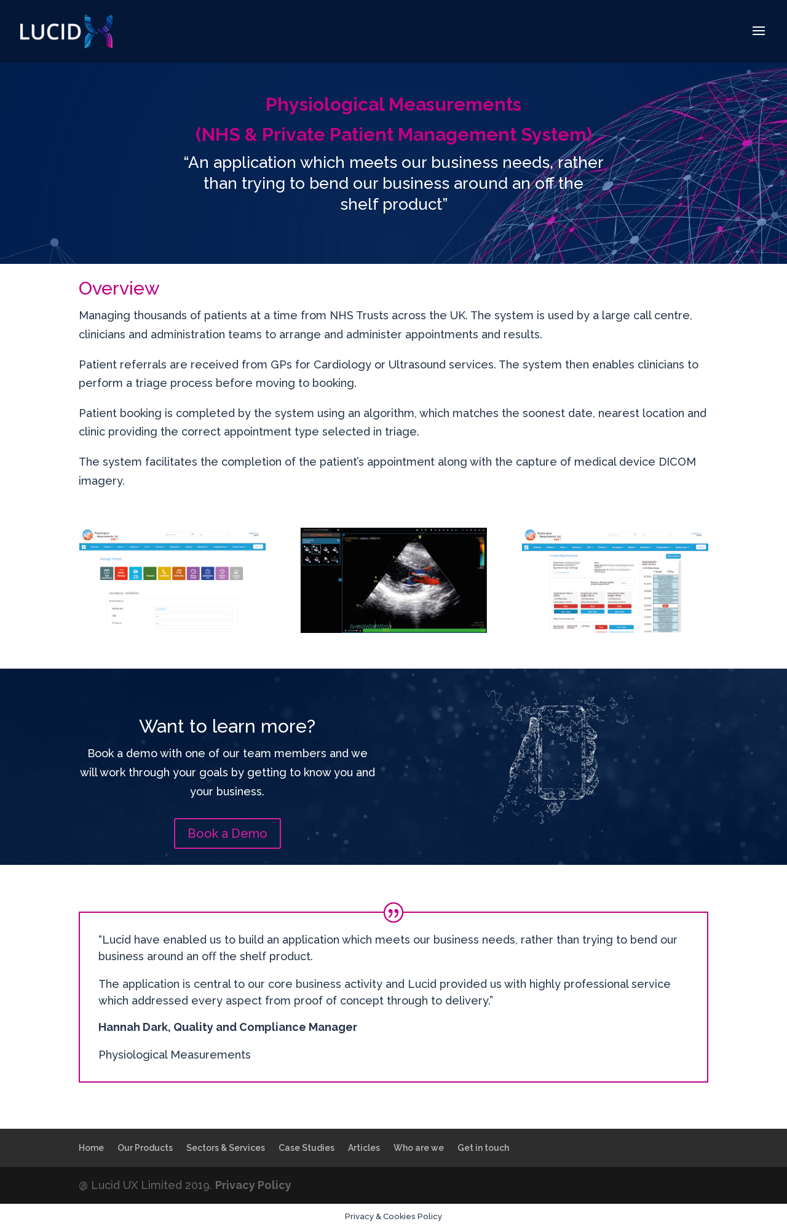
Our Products (145, 1148)
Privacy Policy (253, 1185)
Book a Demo (227, 833)
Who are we (419, 1148)
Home (91, 1148)
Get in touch (483, 1148)
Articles (364, 1148)
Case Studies (306, 1148)
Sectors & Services (225, 1148)
